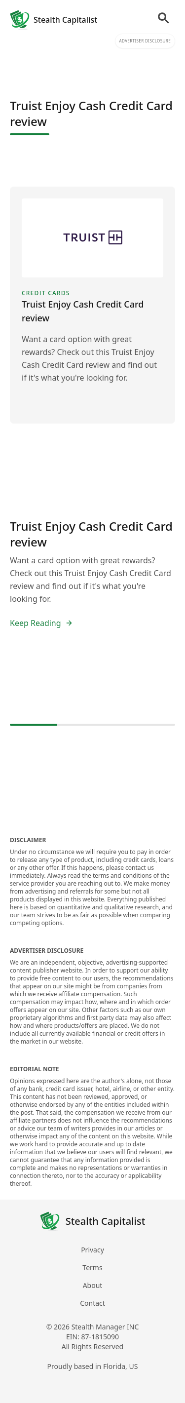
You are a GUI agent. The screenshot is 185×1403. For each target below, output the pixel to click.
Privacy (92, 1249)
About (93, 1285)
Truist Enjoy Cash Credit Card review (91, 534)
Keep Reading (41, 623)
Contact (92, 1303)
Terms (92, 1267)
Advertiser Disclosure (145, 40)
